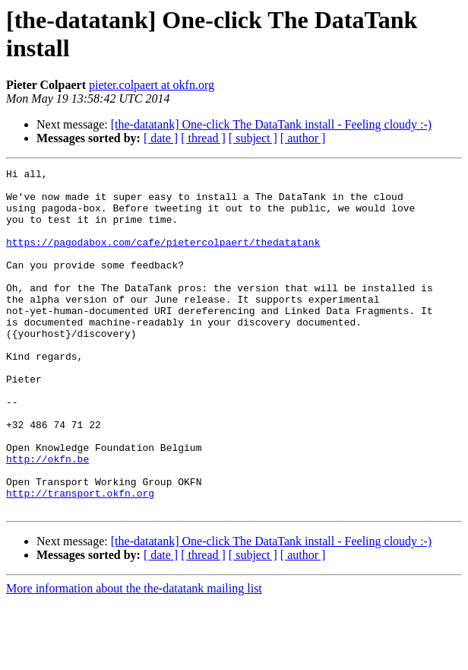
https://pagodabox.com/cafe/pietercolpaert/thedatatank (163, 258)
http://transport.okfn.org (80, 559)
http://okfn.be (47, 518)
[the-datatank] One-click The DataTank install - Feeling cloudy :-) (271, 124)
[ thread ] (203, 138)
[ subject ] (253, 138)
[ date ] (161, 138)
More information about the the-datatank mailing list (134, 656)
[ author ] (303, 138)
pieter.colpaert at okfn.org (151, 84)
